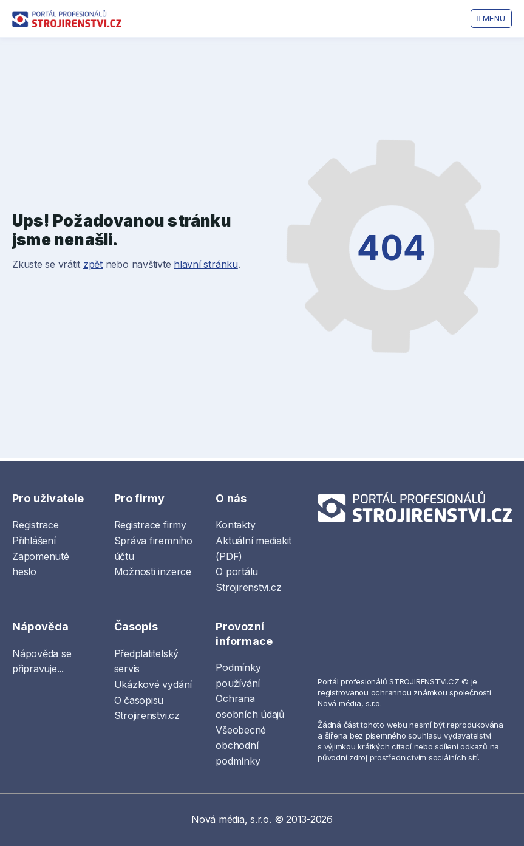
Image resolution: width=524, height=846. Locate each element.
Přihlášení (34, 540)
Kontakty (235, 525)
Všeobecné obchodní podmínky (241, 745)
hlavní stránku (206, 264)
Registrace (35, 525)
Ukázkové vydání (153, 684)
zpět (93, 264)
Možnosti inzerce (152, 571)
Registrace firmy (150, 525)
